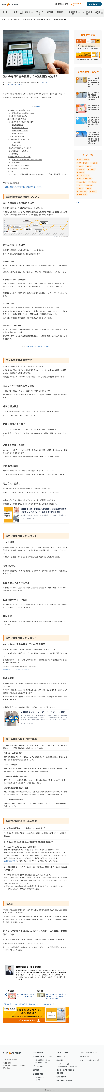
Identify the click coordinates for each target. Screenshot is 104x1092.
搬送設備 (89, 185)
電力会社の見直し (18, 136)
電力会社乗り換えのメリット (18, 139)
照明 (89, 188)
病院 (79, 185)
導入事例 (50, 12)
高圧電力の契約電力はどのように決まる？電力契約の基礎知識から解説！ (93, 122)
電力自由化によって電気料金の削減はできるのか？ (23, 187)
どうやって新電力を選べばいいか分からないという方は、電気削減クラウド (39, 174)
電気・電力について (42, 1077)
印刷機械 (92, 182)
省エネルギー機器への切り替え (23, 122)
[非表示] (37, 106)
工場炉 (80, 188)
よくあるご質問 (87, 13)
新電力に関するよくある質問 (18, 168)
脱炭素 (93, 191)
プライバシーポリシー (88, 1060)
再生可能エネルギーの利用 (21, 148)
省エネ (80, 166)
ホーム (5, 12)
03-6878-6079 (61, 4)
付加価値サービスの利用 (20, 151)
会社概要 (83, 1056)
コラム (38, 1080)
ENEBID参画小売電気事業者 (68, 1066)
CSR (89, 166)
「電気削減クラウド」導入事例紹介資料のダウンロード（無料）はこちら (29, 1004)
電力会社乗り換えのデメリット (19, 156)
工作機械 (91, 169)
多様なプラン (16, 145)
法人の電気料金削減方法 (17, 119)
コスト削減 (16, 142)
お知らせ (97, 13)
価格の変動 (16, 162)
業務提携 (60, 12)
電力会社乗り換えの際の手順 (18, 165)
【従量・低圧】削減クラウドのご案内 (66, 1071)
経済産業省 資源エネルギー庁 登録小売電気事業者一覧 (16, 669)
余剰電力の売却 (17, 133)
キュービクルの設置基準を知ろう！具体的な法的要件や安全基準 (93, 96)
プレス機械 (81, 182)
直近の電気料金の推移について (23, 113)
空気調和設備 (81, 191)
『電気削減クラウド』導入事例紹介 (37, 346)
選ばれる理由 (38, 1052)
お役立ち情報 (73, 13)
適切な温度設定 (17, 124)
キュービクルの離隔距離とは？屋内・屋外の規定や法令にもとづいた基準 (93, 82)
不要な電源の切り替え (20, 127)
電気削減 (26, 19)
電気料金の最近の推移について (19, 110)
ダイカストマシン (83, 175)
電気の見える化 (82, 163)
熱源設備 (80, 169)
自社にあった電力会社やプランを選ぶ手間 (27, 159)
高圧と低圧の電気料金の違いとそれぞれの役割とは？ (93, 107)
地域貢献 (15, 154)
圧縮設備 (80, 172)
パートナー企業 (64, 1064)
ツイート (34, 1035)
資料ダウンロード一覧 (64, 1080)
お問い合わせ (95, 4)
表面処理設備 (81, 194)
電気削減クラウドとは (43, 1060)
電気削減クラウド (10, 861)
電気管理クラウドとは (43, 1062)
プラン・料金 (39, 13)
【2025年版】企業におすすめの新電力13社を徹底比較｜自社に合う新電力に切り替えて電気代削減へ (93, 137)
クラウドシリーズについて (22, 13)
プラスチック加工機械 (84, 179)
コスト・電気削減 (10, 84)
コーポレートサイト (87, 1052)
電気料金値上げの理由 (20, 116)
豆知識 (20, 84)
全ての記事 (15, 19)
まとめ (10, 171)
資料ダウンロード (78, 4)
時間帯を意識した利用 (20, 130)
